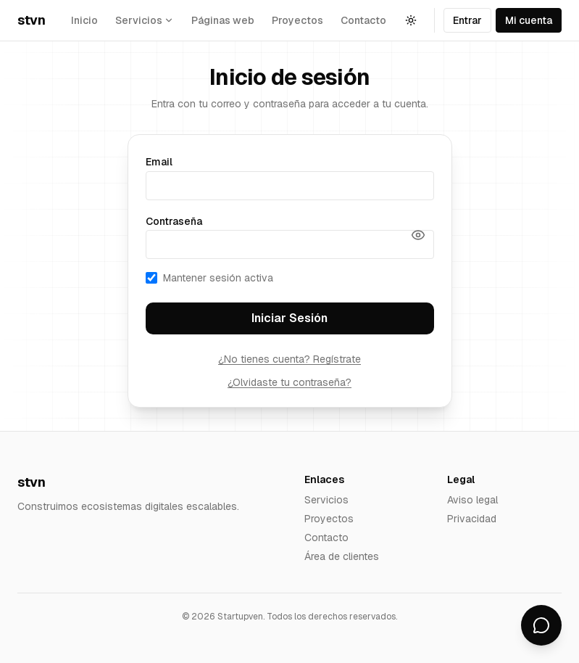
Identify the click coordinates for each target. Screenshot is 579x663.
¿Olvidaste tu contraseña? (289, 382)
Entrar (467, 20)
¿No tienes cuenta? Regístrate (289, 359)
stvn (31, 20)
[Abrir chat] (541, 625)
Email (159, 161)
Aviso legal (472, 499)
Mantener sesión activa (209, 277)
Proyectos (297, 20)
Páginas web (222, 20)
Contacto (363, 20)
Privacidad (471, 518)
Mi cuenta (528, 20)
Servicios (326, 499)
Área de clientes (341, 556)
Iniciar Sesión (289, 318)
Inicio (84, 20)
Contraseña (174, 221)
